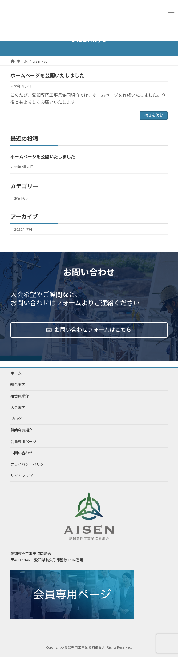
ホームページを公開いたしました (47, 75)
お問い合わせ (21, 453)
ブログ (16, 418)
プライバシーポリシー (28, 464)
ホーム (16, 373)
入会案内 (17, 407)
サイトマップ (21, 475)
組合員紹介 (19, 396)
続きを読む (153, 115)
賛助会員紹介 (21, 430)
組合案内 (17, 384)
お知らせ (21, 198)
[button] (89, 330)
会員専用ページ (23, 441)
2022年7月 (23, 229)
